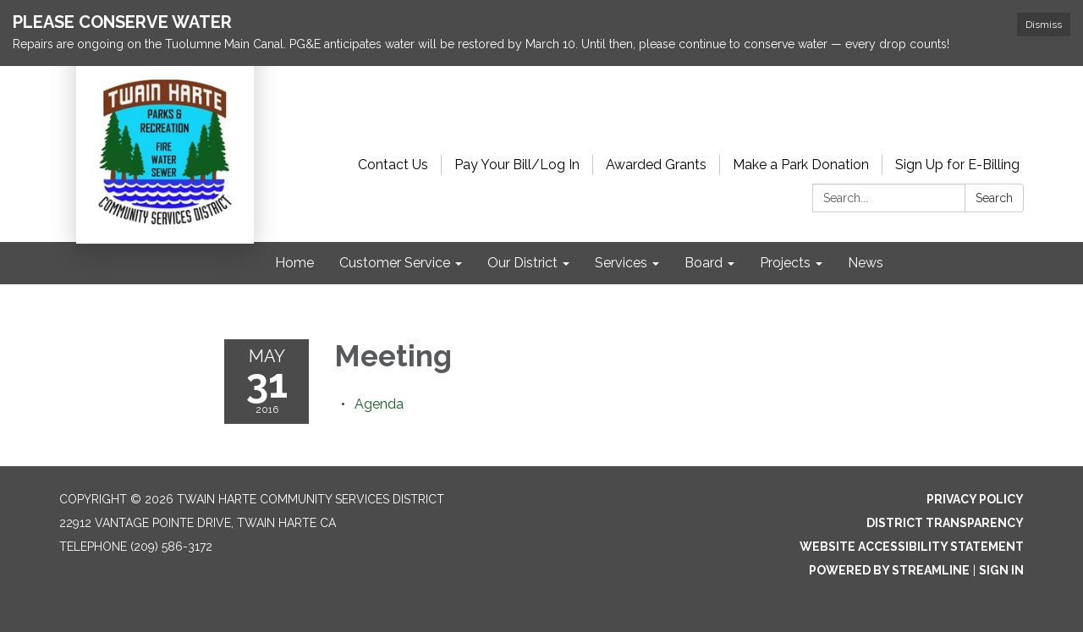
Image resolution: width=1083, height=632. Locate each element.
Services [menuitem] (621, 263)
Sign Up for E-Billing (957, 165)
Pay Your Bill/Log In (517, 165)
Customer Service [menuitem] (394, 263)
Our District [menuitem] (522, 263)
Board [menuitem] (703, 263)
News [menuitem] (865, 263)
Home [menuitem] (294, 263)
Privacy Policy (975, 499)
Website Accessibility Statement (912, 546)
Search (994, 198)
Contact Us (393, 165)
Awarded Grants (656, 165)
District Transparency (945, 523)
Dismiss (1043, 24)
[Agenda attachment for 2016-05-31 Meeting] (379, 404)
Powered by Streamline (889, 570)
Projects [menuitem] (785, 263)
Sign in (1001, 570)
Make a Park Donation (801, 165)
